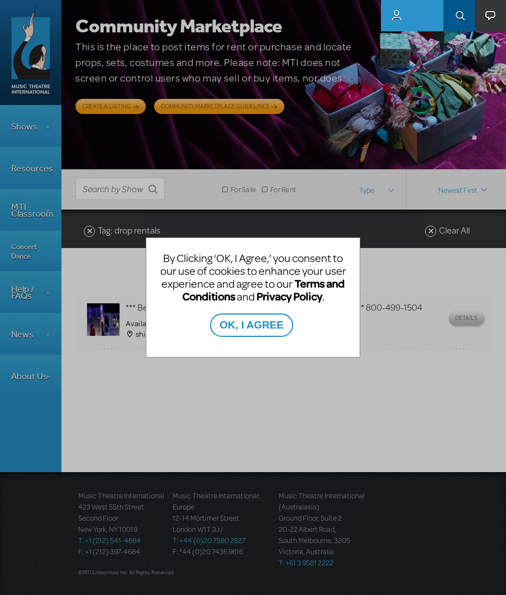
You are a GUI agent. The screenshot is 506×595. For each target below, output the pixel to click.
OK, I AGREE (251, 325)
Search (459, 15)
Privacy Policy (289, 296)
